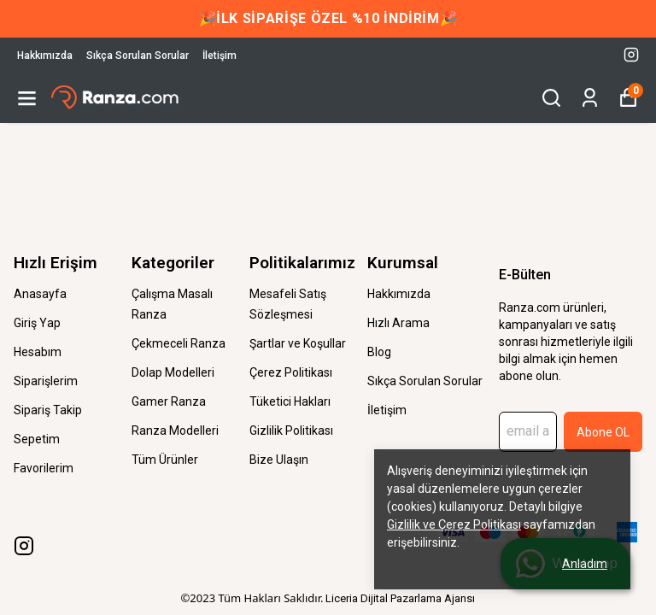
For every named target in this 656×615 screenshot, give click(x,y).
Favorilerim (43, 468)
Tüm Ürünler (165, 459)
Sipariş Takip (48, 410)
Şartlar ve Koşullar (297, 343)
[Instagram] (24, 546)
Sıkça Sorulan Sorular (137, 56)
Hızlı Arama (398, 323)
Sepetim (37, 439)
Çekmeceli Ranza (179, 343)
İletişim (219, 56)
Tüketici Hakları (290, 401)
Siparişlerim (46, 381)
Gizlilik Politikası (291, 430)
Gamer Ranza (169, 401)
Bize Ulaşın (278, 459)
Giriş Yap (37, 323)
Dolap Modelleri (173, 372)
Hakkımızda (45, 56)
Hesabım (38, 352)
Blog (379, 352)
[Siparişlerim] (589, 97)
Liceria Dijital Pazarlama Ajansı (400, 598)
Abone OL (603, 432)
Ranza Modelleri (175, 430)
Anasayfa (40, 294)
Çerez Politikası (290, 372)
